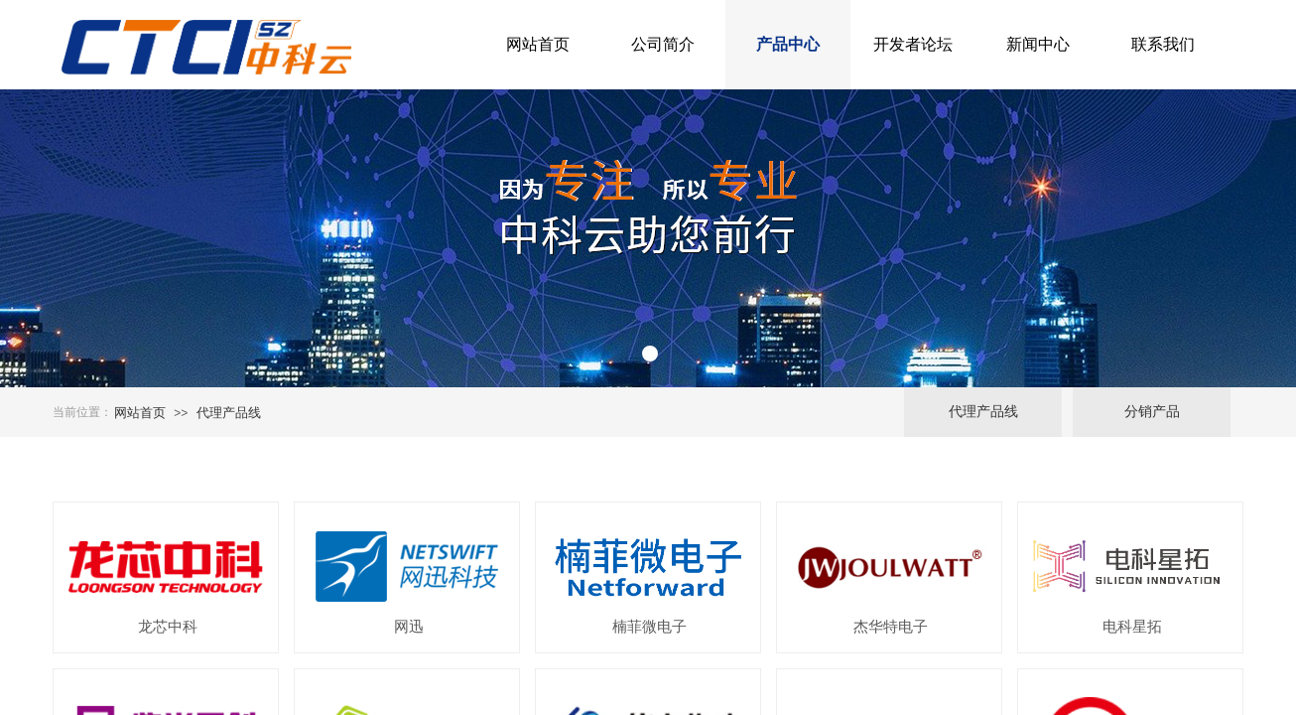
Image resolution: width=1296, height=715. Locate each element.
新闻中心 (1038, 44)
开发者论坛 (913, 44)
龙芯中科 (167, 627)
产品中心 (788, 44)
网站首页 (538, 44)
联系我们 (1163, 44)
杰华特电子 (890, 627)
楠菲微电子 (649, 627)
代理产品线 (228, 412)
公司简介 (663, 44)
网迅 (409, 627)
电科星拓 (1132, 627)
